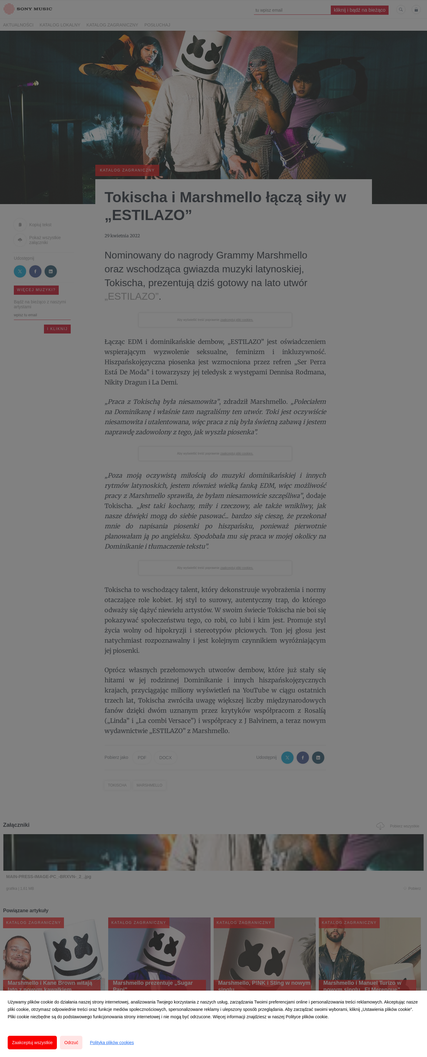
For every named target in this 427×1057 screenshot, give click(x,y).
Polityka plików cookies (112, 1042)
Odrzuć (71, 1042)
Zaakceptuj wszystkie (32, 1042)
